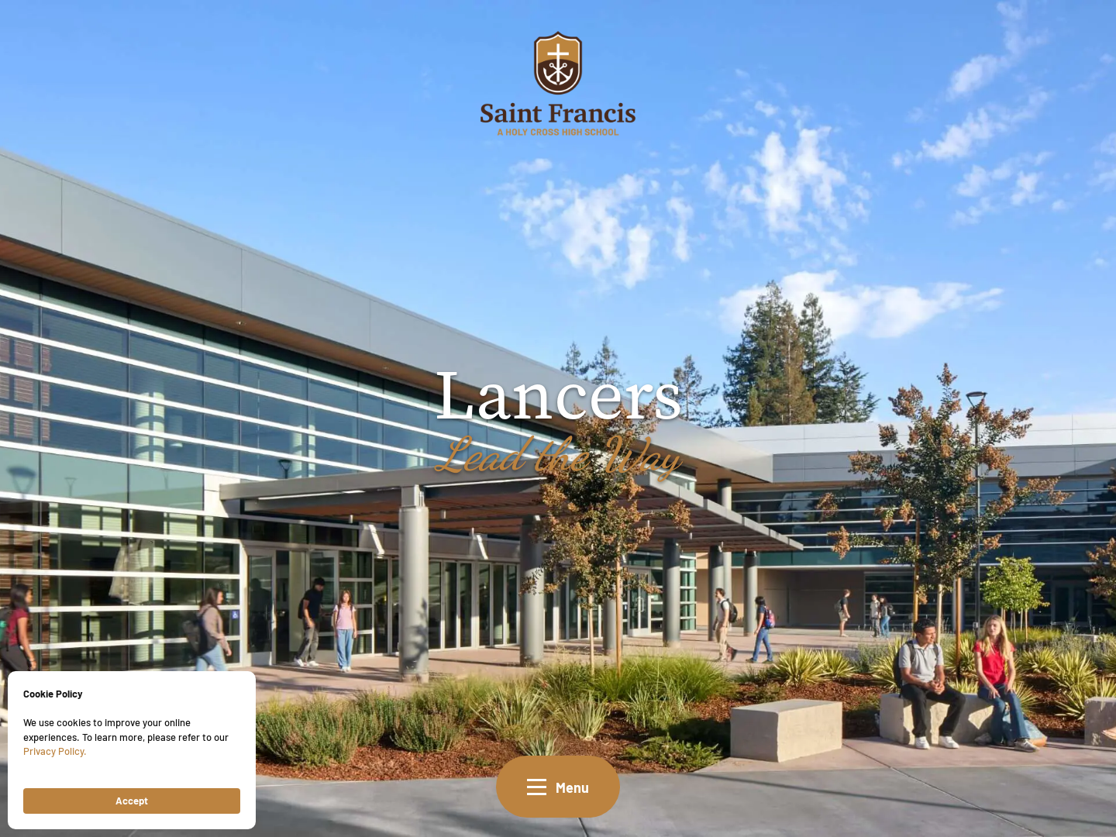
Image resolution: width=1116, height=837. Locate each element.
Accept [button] (131, 800)
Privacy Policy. (55, 750)
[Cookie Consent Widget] (132, 750)
